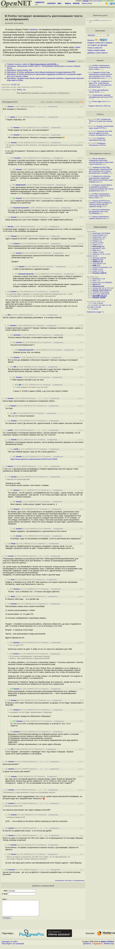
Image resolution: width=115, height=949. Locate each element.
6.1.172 (108, 305)
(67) (16, 102)
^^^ (36, 117)
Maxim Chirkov (107, 945)
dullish (12, 117)
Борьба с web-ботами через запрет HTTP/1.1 (101, 127)
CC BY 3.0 (15, 85)
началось (33, 29)
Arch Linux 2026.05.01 (100, 294)
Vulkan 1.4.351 (98, 252)
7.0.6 (94, 303)
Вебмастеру (109, 947)
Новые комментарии (96, 50)
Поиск (84, 3)
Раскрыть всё (73, 102)
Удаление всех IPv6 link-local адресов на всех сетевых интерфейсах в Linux (100, 133)
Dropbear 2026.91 (100, 273)
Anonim (10, 466)
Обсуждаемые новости (100, 154)
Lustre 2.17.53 (98, 271)
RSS (81, 102)
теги (89, 3)
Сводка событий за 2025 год (99, 106)
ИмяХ (13, 596)
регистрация (97, 1)
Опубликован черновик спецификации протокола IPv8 (100, 96)
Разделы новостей (95, 43)
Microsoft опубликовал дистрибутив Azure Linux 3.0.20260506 (99, 211)
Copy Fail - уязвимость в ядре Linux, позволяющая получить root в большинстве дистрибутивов (100, 84)
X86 (9, 315)
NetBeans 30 (98, 262)
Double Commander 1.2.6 (102, 267)
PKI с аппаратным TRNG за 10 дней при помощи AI (100, 121)
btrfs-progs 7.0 (98, 246)
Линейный (59, 102)
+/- (65, 102)
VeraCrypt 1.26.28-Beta (101, 233)
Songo (13, 543)
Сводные (108, 43)
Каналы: (91, 40)
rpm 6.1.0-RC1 (98, 243)
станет (77, 47)
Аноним (10, 106)
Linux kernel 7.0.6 (99, 263)
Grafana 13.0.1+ (99, 239)
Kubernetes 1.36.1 (99, 237)
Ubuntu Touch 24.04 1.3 (102, 290)
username (11, 869)
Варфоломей (20, 185)
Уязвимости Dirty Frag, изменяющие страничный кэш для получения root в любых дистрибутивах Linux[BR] (100, 170)
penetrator (17, 335)
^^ (33, 117)
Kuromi (13, 291)
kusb (12, 579)
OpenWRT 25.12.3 (100, 296)
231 (12, 749)
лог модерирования (79, 880)
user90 (10, 430)
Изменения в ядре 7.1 (95, 312)
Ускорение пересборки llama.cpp (97, 139)
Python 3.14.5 (98, 269)
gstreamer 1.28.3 (99, 248)
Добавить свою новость (97, 53)
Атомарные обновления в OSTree (97, 144)
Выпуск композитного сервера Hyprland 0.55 (99, 217)
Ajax (42, 102)
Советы (100, 114)
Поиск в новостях (94, 48)
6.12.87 (95, 305)
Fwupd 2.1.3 (97, 241)
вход (90, 1)
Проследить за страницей (13, 947)
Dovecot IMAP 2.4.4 (100, 235)
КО (15, 413)
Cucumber (17, 158)
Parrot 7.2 (96, 284)
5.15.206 (90, 307)
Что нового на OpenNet (97, 45)
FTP (96, 20)
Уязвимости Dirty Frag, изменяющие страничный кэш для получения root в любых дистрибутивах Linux (100, 75)
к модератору (52, 106)
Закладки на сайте (10, 945)
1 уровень (49, 102)
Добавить (87, 947)
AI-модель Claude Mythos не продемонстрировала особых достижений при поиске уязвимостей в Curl (101, 188)
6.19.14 (95, 309)
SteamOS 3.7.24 (99, 279)
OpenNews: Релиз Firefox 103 (19, 70)
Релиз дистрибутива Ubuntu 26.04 (98, 91)
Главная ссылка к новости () (32, 64)
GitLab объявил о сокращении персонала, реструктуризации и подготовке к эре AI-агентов (101, 161)
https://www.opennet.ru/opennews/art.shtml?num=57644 (33, 459)
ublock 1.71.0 (98, 260)
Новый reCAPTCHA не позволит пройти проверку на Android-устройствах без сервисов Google (100, 203)
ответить (31, 106)
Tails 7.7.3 (96, 281)
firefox (19, 90)
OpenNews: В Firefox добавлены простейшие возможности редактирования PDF (41, 72)
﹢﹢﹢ (37, 106)
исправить (71, 61)
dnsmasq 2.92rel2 (99, 258)
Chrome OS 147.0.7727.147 (103, 288)
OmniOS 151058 (99, 298)
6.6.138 (102, 305)
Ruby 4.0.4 (97, 250)
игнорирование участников (63, 880)
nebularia (19, 721)
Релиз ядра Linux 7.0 (101, 101)
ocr (24, 90)
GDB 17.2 (96, 265)
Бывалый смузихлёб (21, 207)
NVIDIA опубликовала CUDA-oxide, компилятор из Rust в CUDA (99, 67)
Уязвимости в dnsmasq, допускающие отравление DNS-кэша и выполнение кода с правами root (101, 179)
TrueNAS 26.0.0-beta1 (101, 292)
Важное (100, 60)
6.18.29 (100, 303)
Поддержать (97, 947)
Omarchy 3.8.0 (98, 286)
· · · (41, 106)
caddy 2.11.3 (97, 245)
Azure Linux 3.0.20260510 (102, 282)
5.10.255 (97, 307)
